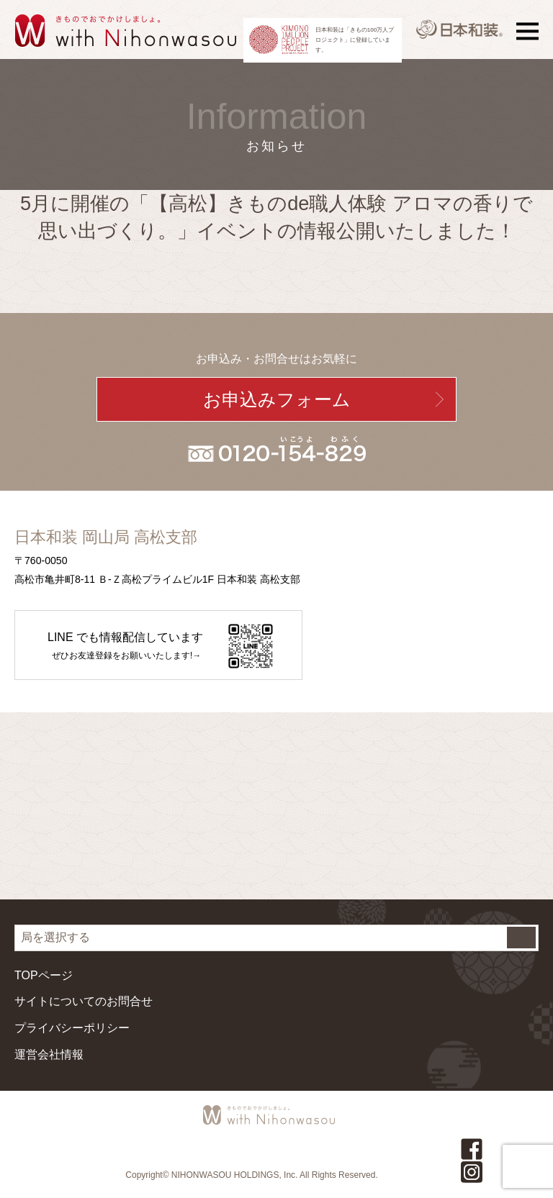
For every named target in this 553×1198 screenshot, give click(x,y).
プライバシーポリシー (72, 1028)
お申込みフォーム (277, 399)
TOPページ (43, 975)
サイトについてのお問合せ (83, 1001)
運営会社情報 (49, 1054)
